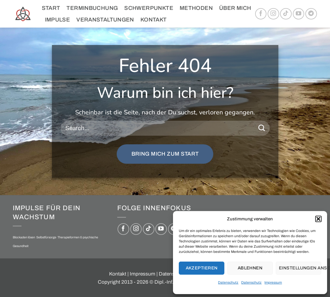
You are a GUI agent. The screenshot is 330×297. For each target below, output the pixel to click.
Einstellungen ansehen (300, 268)
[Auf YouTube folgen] (298, 14)
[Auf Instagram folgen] (273, 14)
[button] (318, 219)
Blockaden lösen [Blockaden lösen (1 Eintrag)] (24, 237)
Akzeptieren (202, 268)
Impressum (273, 282)
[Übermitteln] (261, 128)
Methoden (196, 8)
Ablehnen (250, 268)
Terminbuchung (92, 8)
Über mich (235, 8)
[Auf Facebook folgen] (261, 14)
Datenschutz (228, 282)
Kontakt (153, 20)
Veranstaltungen (105, 20)
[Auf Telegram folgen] (311, 14)
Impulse (57, 20)
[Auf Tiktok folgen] (286, 14)
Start (51, 8)
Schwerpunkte (148, 8)
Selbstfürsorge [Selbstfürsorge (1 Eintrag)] (46, 237)
